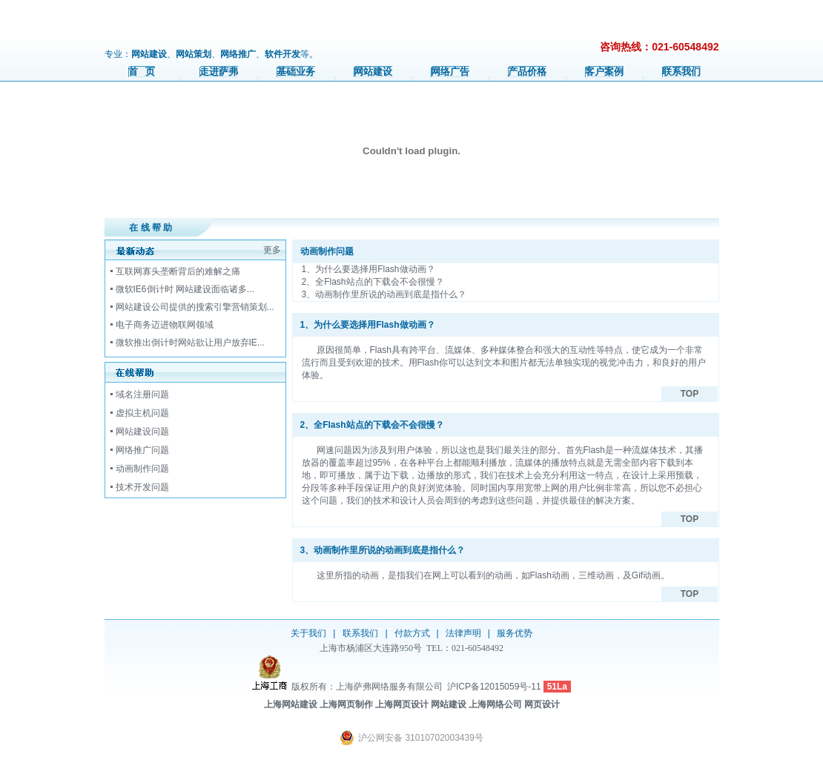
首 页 (142, 71)
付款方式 (412, 633)
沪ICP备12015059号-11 (494, 686)
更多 (272, 250)
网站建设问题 (142, 431)
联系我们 (681, 71)
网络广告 (450, 71)
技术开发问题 (142, 487)
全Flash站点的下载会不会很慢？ (379, 282)
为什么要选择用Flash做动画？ (374, 269)
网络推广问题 (142, 450)
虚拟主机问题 (142, 413)
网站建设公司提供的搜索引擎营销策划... (195, 307)
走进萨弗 (218, 71)
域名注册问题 (142, 394)
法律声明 (463, 633)
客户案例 (604, 71)
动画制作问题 (142, 468)
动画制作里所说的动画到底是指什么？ (390, 294)
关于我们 (308, 633)
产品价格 (527, 71)
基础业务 (296, 71)
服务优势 (514, 633)
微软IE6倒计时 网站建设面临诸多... (185, 289)
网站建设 (373, 71)
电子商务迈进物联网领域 (165, 325)
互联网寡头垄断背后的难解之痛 (178, 271)
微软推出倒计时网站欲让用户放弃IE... (190, 342)
